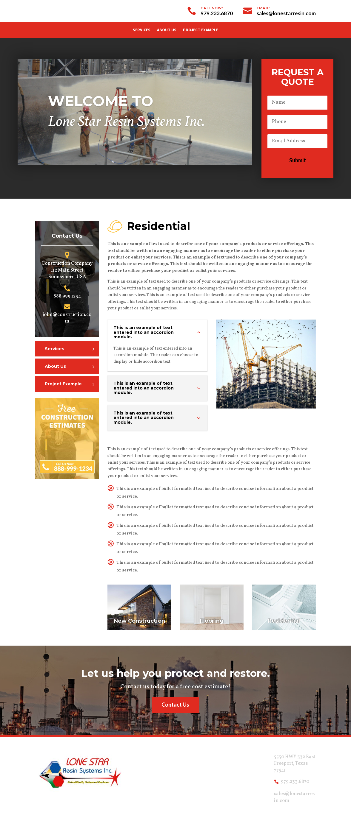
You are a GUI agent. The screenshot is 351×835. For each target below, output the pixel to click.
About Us (166, 30)
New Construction (139, 621)
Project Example (200, 30)
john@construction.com (67, 318)
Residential (284, 621)
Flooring (212, 621)
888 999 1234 (67, 296)
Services (141, 30)
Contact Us (175, 704)
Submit (297, 160)
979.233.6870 (295, 781)
